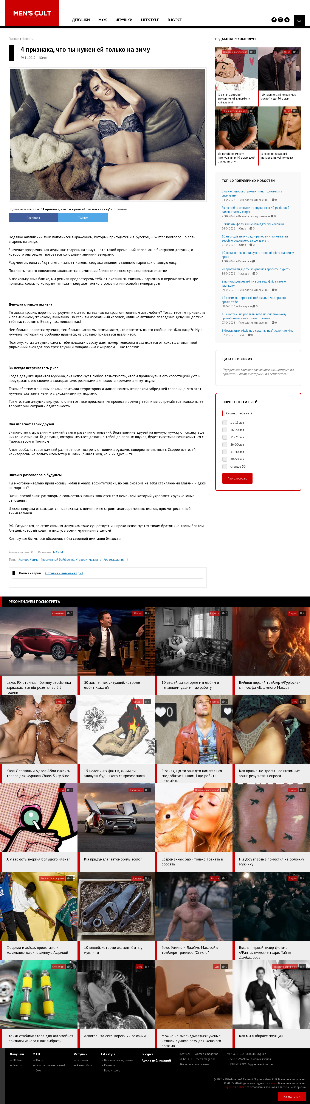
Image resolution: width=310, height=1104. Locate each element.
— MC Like (16, 1060)
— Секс (37, 1070)
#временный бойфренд (57, 559)
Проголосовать (237, 478)
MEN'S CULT (197, 1059)
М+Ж (102, 19)
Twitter (83, 218)
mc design (271, 1083)
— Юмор (38, 1060)
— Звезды (16, 1065)
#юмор (23, 559)
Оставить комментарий (64, 573)
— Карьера (108, 1065)
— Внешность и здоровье (117, 1060)
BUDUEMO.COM (250, 1064)
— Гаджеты (81, 1060)
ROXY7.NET (199, 1054)
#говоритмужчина (88, 559)
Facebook (33, 218)
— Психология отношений (49, 1065)
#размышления (113, 559)
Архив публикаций (156, 1060)
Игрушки (123, 19)
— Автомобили (83, 1065)
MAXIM (58, 552)
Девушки (81, 19)
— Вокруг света (110, 1070)
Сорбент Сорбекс (235, 1087)
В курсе (175, 19)
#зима (34, 559)
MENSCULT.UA (246, 1054)
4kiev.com (194, 1064)
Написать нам (292, 1096)
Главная (14, 39)
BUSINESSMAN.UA (249, 1059)
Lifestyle (150, 19)
